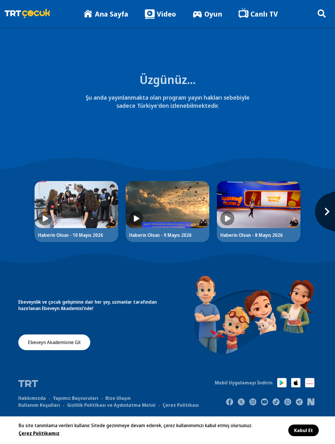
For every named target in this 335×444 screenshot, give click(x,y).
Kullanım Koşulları (39, 405)
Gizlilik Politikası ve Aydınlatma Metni (111, 405)
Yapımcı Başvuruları (75, 398)
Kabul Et (303, 430)
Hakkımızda (32, 398)
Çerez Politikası (181, 405)
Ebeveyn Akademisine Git (54, 342)
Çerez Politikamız (39, 433)
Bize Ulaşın (118, 398)
